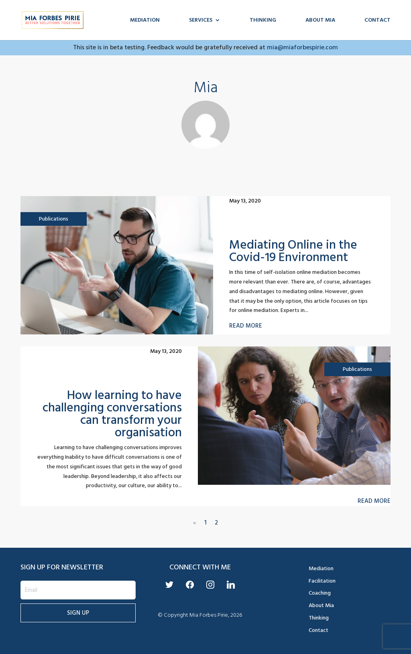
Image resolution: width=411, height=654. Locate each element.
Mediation (145, 20)
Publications (53, 218)
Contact (377, 20)
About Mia (320, 20)
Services (200, 20)
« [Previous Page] (194, 523)
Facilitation (322, 580)
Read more (245, 326)
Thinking (263, 20)
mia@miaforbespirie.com (302, 47)
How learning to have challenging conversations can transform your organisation (112, 414)
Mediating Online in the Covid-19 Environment (293, 251)
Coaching (320, 592)
